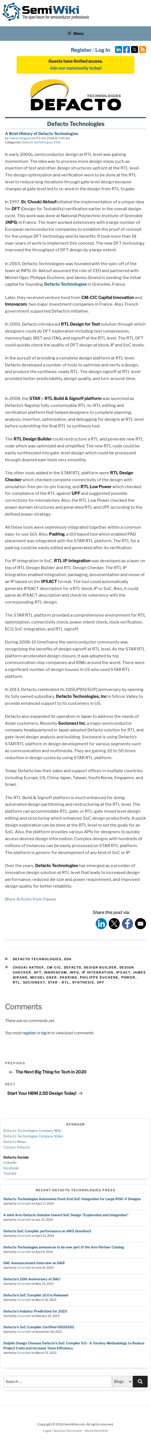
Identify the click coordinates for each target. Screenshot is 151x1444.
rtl (16, 982)
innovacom (55, 972)
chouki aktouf (28, 967)
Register (81, 50)
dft (37, 972)
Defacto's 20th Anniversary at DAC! (31, 1279)
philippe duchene (99, 977)
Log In (102, 50)
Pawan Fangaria (20, 138)
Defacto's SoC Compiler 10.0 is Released (35, 1295)
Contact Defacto (16, 1147)
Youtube (9, 1173)
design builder (100, 967)
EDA (57, 142)
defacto (72, 967)
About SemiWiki (96, 1431)
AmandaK (24, 1203)
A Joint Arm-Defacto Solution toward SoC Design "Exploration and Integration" (65, 1215)
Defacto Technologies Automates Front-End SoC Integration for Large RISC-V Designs (71, 1199)
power (128, 977)
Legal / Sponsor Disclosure (62, 1431)
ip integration (98, 972)
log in (45, 1032)
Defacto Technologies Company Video (33, 1136)
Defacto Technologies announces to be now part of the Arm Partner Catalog (63, 1247)
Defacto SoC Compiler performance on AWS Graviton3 (47, 1231)
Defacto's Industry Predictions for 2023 (35, 1311)
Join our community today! (75, 68)
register (29, 1032)
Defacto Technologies (37, 142)
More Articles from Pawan (30, 899)
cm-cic (54, 967)
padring (68, 977)
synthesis (83, 982)
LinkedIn (10, 1163)
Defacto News (14, 1142)
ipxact (123, 972)
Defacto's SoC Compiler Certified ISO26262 (38, 1327)
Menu (75, 33)
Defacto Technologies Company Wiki (32, 1131)
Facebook (11, 1168)
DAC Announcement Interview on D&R (34, 1263)
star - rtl (59, 982)
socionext (34, 982)
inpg (74, 972)
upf (101, 982)
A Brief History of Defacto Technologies (41, 133)
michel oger (43, 977)
